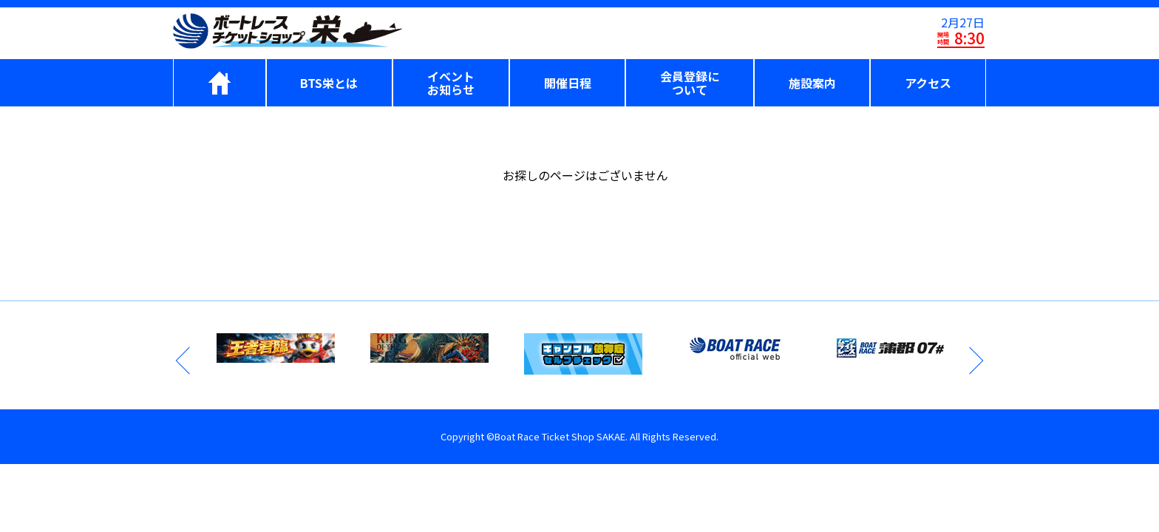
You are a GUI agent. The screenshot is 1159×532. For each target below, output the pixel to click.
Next (975, 360)
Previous (184, 360)
